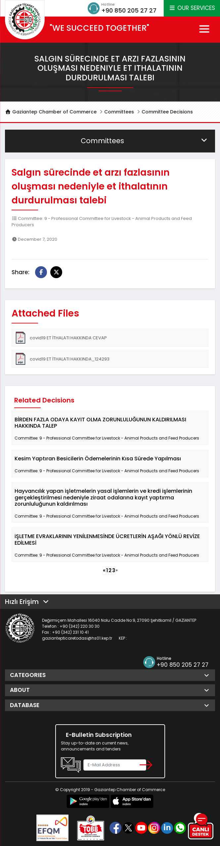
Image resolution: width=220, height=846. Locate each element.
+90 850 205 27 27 (128, 10)
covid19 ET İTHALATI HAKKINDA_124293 (62, 359)
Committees (119, 111)
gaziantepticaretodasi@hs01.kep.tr (77, 638)
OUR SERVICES (192, 8)
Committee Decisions (167, 111)
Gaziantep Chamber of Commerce (51, 111)
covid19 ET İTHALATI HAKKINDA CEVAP (61, 338)
